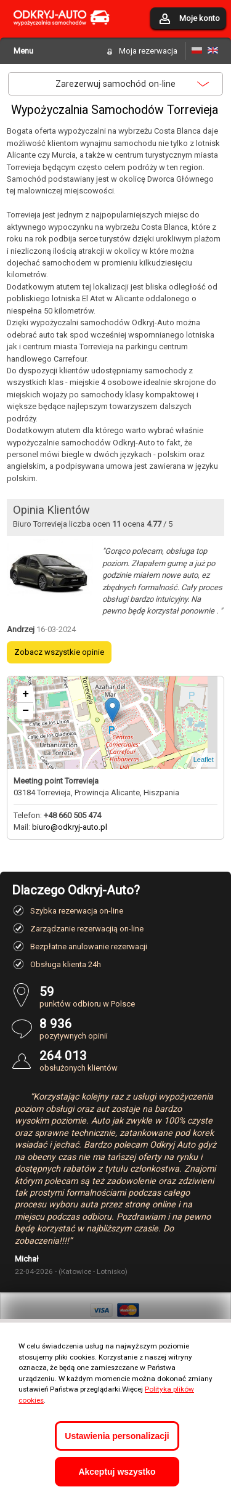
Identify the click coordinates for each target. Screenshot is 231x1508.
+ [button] (25, 694)
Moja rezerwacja (148, 50)
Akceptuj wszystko (116, 1472)
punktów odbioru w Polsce (129, 996)
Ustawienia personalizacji (117, 1436)
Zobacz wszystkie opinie (59, 652)
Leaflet (203, 759)
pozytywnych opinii (129, 1028)
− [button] (25, 710)
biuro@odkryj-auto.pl (69, 827)
